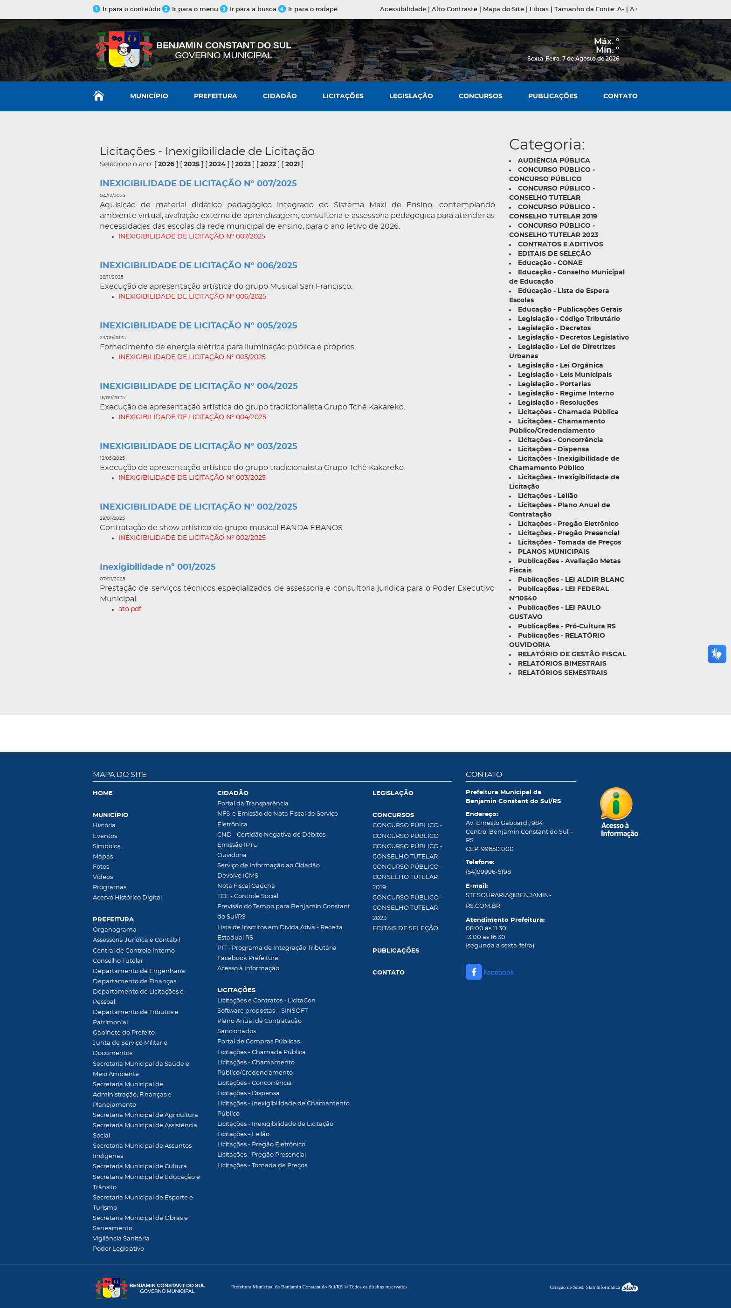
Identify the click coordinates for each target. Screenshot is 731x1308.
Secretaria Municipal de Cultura (140, 1167)
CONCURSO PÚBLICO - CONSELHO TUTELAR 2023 (407, 908)
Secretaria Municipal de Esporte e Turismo (143, 1203)
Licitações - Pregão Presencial (261, 1155)
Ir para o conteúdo (126, 10)
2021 (292, 164)
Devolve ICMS (237, 876)
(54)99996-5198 (488, 872)
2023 (243, 164)
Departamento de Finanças (134, 982)
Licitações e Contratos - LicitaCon (266, 1001)
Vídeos (103, 877)
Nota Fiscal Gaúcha (246, 886)
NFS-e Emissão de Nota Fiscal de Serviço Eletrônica (277, 819)
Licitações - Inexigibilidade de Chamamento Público (283, 1109)
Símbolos (106, 847)
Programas (109, 888)
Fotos (101, 867)
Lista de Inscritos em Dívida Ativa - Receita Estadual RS (280, 933)
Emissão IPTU (237, 845)
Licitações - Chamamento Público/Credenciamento (256, 1068)
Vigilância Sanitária (121, 1239)
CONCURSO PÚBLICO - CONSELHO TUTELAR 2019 (407, 877)
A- (620, 10)
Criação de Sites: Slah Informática (594, 1287)
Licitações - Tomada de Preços (262, 1166)
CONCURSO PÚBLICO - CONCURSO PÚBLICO (407, 831)
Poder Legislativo (118, 1249)
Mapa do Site (503, 10)
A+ (634, 10)
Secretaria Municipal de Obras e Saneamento (140, 1223)
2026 (166, 164)
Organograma (115, 930)
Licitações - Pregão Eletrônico (261, 1145)
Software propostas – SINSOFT (262, 1011)
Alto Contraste (454, 10)
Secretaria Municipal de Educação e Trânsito (146, 1182)
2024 (217, 164)
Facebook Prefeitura (247, 958)
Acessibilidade (403, 10)
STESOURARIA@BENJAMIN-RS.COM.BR (509, 900)
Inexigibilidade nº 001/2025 (158, 567)
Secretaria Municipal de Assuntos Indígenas (142, 1151)
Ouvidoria (232, 855)
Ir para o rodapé (308, 10)
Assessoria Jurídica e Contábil (136, 940)
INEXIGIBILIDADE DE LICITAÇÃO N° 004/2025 (199, 386)
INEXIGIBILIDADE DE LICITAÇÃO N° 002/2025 (198, 507)
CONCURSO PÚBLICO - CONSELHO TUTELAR (407, 852)
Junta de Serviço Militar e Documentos (130, 1048)
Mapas (103, 857)
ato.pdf (129, 609)
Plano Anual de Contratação (259, 1021)
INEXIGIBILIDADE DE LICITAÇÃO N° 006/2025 (198, 266)
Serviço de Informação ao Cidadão (268, 866)
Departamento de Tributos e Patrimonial (136, 1017)
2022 (268, 164)
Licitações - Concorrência (254, 1083)
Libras (539, 10)
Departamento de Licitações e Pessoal (138, 997)
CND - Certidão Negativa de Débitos (271, 835)
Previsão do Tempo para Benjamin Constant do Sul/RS (283, 912)
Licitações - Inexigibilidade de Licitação (275, 1124)
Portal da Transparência (253, 804)
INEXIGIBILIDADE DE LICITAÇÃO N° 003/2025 (198, 447)
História (104, 826)
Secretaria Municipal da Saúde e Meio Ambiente (141, 1069)
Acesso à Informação (248, 969)
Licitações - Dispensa (248, 1093)
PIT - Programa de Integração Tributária (277, 948)
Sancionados (236, 1032)
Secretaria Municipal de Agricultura (145, 1115)
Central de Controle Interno (134, 951)
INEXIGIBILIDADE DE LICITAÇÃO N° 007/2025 (198, 184)
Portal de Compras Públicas (258, 1042)
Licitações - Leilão (243, 1134)
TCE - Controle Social (247, 896)
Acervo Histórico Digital (127, 898)
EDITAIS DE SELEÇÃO (405, 929)
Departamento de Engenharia (139, 971)
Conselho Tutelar (118, 961)
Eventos (105, 836)
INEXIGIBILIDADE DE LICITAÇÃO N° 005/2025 (198, 326)
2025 (192, 164)
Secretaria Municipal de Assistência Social (145, 1131)
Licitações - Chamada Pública (261, 1052)
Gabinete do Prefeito (124, 1033)
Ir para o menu (191, 10)
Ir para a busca (248, 10)
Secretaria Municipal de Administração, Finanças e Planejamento (132, 1095)
